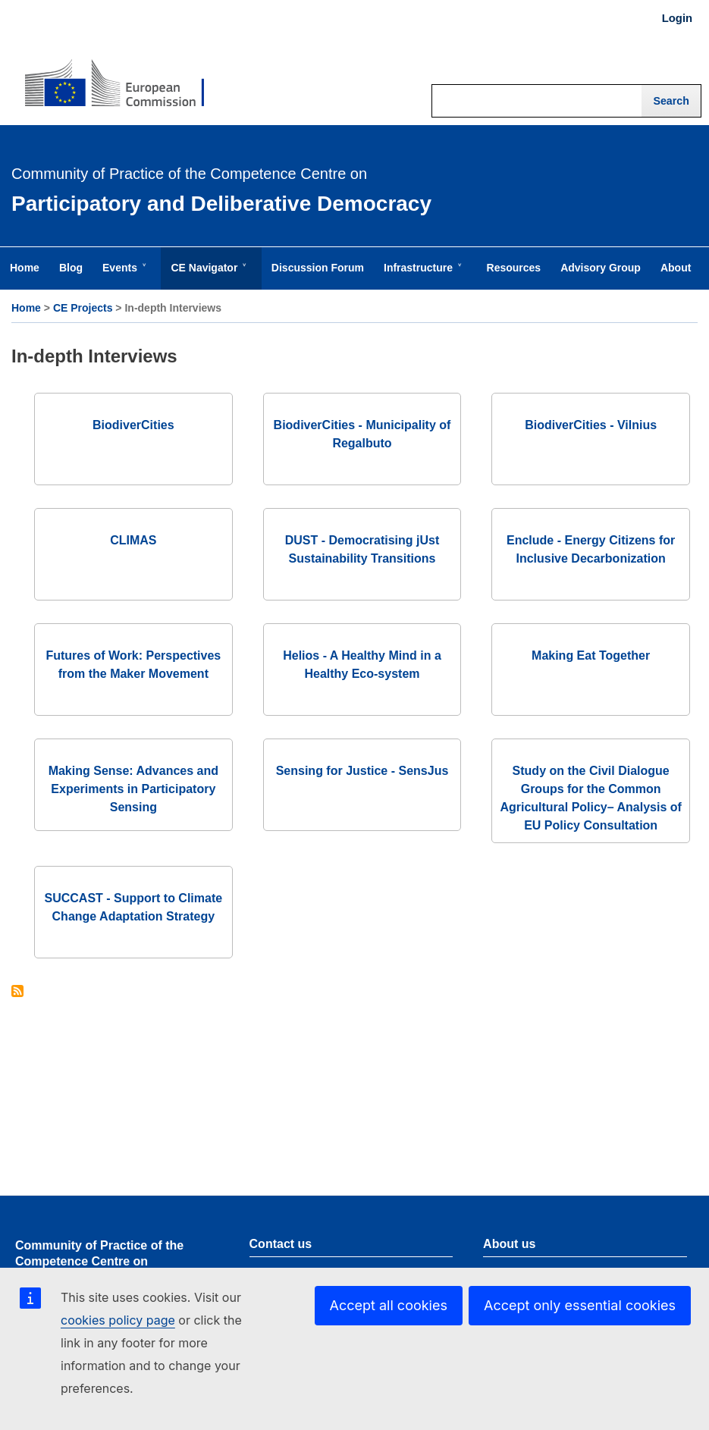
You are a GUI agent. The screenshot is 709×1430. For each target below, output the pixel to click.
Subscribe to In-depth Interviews (17, 992)
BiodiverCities (133, 425)
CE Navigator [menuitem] (207, 275)
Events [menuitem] (123, 275)
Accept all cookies (388, 1305)
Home (26, 308)
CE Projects (83, 308)
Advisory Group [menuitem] (600, 268)
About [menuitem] (675, 268)
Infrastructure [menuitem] (421, 275)
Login (677, 18)
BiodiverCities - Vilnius (591, 425)
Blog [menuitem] (71, 268)
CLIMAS (133, 540)
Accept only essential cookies (580, 1305)
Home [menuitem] (24, 268)
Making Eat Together (591, 655)
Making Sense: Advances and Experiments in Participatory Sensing (133, 789)
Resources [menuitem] (514, 268)
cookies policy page (118, 1320)
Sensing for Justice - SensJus (362, 770)
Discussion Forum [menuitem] (317, 268)
